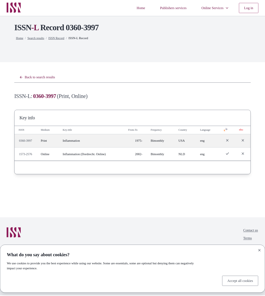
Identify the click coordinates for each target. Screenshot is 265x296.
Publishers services (168, 8)
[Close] (259, 249)
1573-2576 (26, 154)
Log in (248, 8)
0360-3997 (26, 141)
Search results (37, 38)
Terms (246, 240)
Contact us (250, 231)
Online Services (213, 8)
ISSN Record (58, 38)
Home (135, 8)
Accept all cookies (239, 280)
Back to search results (38, 77)
